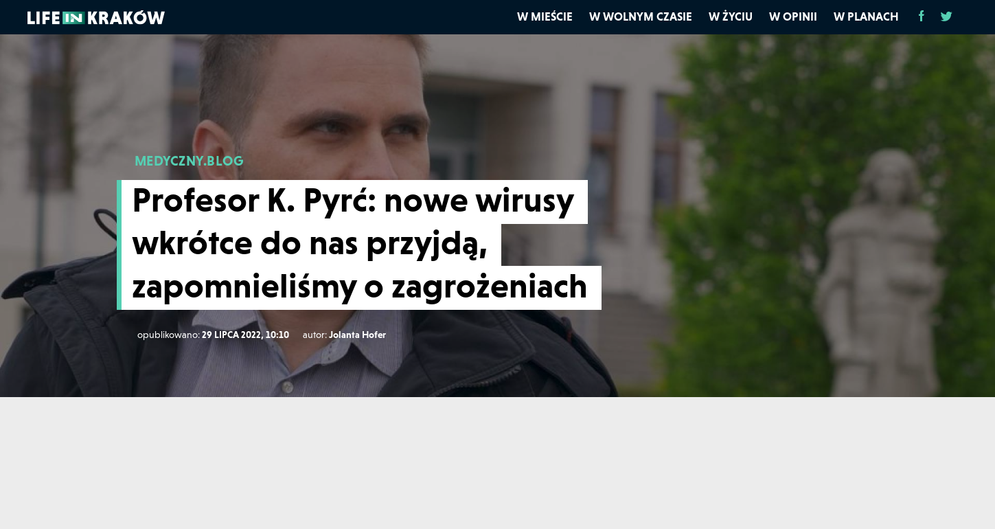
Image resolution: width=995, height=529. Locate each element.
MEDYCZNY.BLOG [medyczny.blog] (189, 160)
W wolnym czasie (640, 16)
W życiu (731, 16)
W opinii (793, 16)
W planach (866, 16)
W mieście (545, 16)
